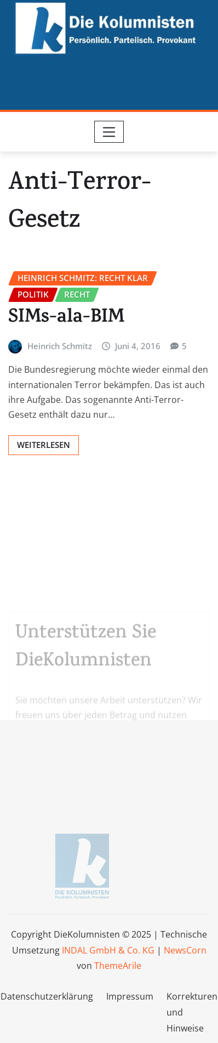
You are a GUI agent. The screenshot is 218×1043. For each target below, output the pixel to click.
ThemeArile (117, 966)
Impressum (129, 996)
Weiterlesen (43, 444)
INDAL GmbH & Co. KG (108, 950)
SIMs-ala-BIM (66, 319)
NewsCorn (185, 950)
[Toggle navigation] (109, 132)
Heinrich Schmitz (59, 345)
